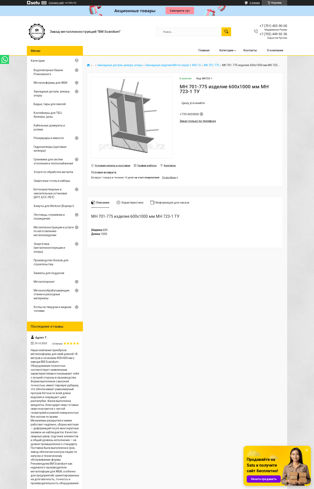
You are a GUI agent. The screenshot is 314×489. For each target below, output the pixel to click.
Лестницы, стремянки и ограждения (49, 216)
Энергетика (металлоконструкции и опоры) (49, 247)
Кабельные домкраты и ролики (49, 127)
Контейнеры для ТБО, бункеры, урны (48, 114)
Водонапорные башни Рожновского (48, 72)
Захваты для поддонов (49, 273)
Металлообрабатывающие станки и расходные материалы (51, 294)
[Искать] (226, 31)
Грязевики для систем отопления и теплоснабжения (53, 161)
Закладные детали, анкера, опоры (120, 65)
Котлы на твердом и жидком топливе (52, 309)
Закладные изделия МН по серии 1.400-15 (173, 65)
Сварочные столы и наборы (52, 180)
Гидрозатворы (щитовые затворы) (50, 148)
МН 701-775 (211, 65)
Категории (226, 50)
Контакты (250, 50)
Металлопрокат (44, 281)
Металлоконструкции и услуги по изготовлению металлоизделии (54, 231)
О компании (275, 50)
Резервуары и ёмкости (49, 138)
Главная (203, 50)
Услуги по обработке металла (53, 172)
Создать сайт (56, 2)
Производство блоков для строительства (51, 262)
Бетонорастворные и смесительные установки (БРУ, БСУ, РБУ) (50, 193)
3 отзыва (255, 2)
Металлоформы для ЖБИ (50, 82)
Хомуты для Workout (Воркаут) (54, 206)
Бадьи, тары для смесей (50, 104)
